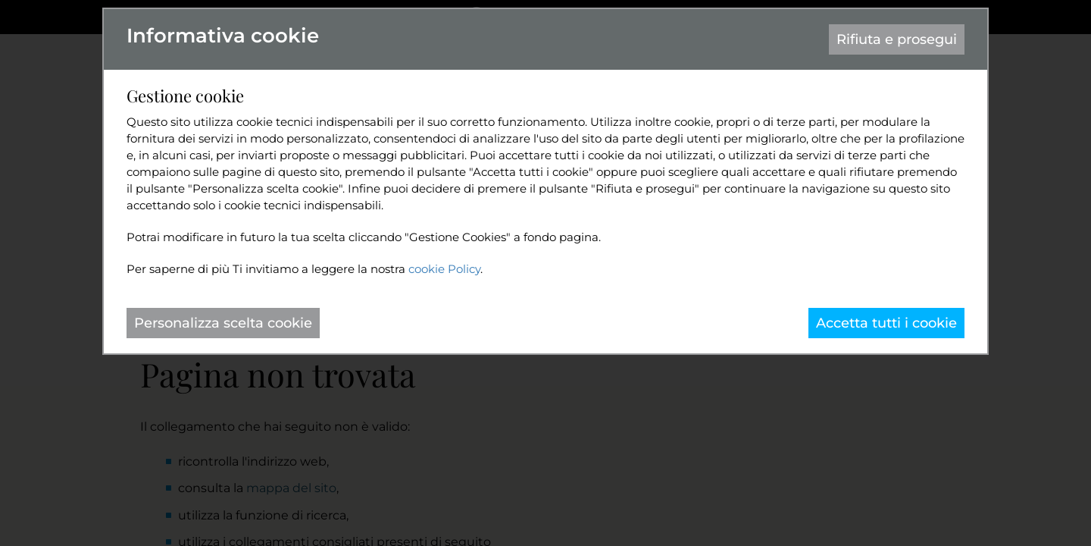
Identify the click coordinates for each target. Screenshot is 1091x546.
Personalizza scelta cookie (223, 323)
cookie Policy (444, 269)
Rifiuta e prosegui (896, 39)
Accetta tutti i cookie (886, 323)
